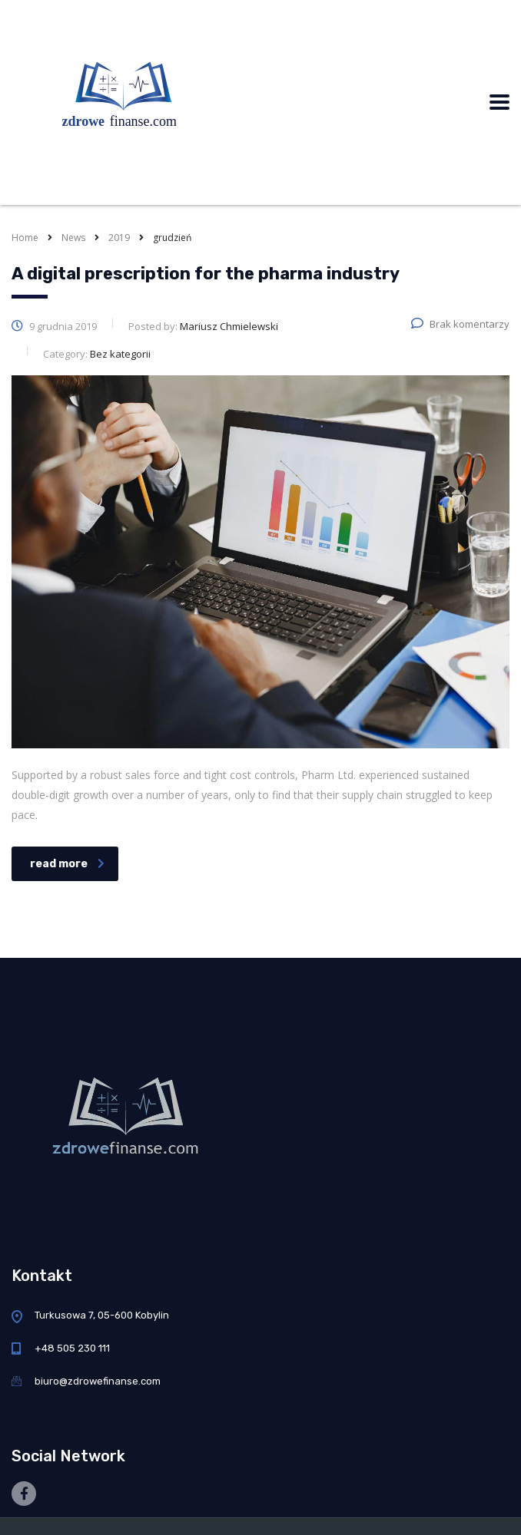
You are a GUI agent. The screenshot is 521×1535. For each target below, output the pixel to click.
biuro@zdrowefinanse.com (98, 1381)
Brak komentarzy (460, 324)
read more (67, 863)
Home (25, 237)
